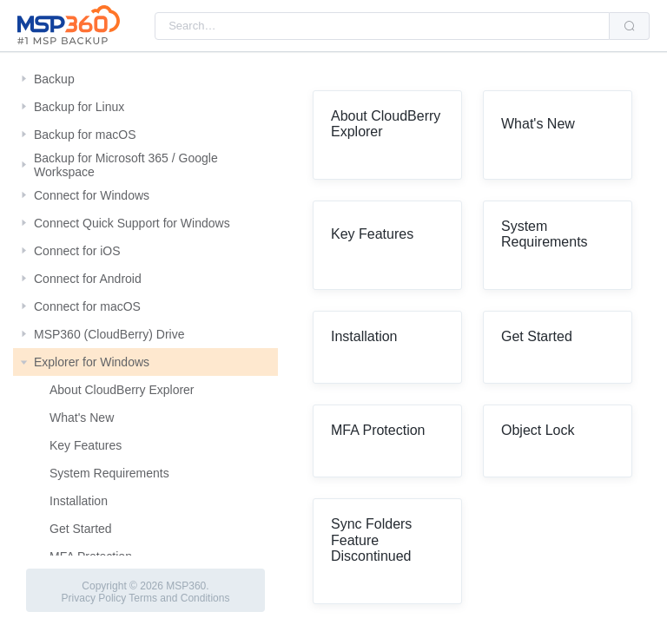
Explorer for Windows (91, 362)
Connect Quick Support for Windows (132, 223)
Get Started (81, 529)
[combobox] (382, 26)
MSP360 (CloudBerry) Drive (109, 334)
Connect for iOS (77, 251)
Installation (79, 501)
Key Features (86, 445)
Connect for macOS (87, 306)
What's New (82, 417)
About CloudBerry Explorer (122, 390)
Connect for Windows (91, 195)
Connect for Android (88, 279)
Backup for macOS (85, 134)
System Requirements (109, 473)
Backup (54, 79)
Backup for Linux (79, 107)
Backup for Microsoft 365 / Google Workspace (126, 165)
